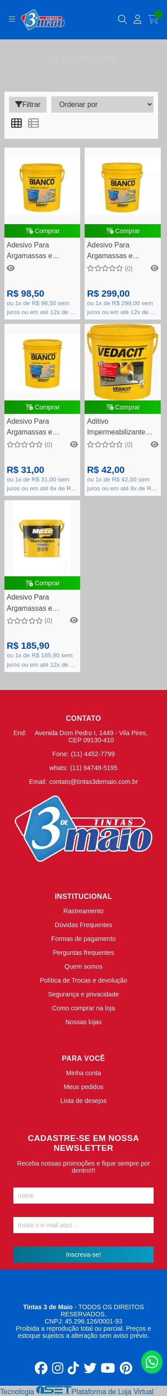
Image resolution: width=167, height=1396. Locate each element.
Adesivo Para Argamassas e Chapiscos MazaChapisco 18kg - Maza (41, 603)
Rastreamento (83, 911)
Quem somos (84, 966)
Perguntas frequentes (83, 952)
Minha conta (83, 1073)
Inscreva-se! (83, 1254)
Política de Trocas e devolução (83, 980)
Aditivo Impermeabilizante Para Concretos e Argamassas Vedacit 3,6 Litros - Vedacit (119, 427)
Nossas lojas (83, 1022)
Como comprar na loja (83, 1008)
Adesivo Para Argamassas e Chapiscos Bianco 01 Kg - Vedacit (40, 427)
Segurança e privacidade (83, 994)
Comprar (42, 230)
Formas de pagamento (83, 938)
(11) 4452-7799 (92, 754)
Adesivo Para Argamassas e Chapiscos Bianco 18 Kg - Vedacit (120, 251)
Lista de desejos (83, 1100)
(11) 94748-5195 (94, 767)
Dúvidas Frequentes (83, 924)
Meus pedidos (84, 1086)
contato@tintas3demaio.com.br (93, 781)
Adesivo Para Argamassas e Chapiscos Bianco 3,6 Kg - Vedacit (41, 251)
